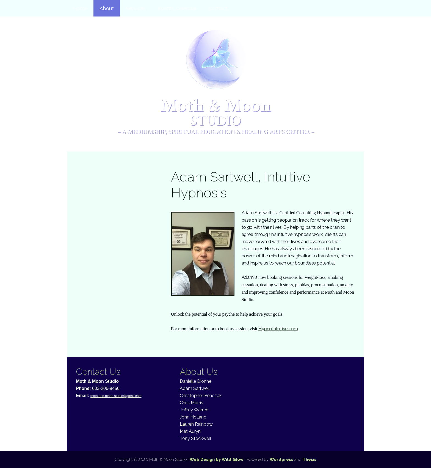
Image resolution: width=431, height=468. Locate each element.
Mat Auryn (190, 431)
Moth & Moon (215, 111)
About (107, 8)
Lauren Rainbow (196, 424)
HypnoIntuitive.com (278, 328)
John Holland (193, 417)
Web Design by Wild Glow (217, 459)
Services (136, 8)
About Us (198, 372)
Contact (218, 8)
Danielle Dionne (195, 381)
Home (80, 8)
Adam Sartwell (195, 388)
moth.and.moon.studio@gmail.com (116, 396)
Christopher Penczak (201, 395)
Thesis (309, 459)
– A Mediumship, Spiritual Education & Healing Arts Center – (215, 131)
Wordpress (281, 459)
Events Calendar (177, 8)
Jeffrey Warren (194, 409)
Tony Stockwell (195, 438)
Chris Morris (191, 402)
